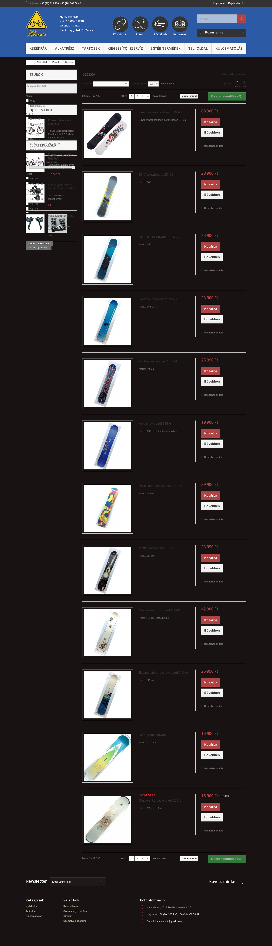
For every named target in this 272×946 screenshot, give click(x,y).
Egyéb (36, 129)
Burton (35, 119)
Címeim (67, 916)
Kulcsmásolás (228, 48)
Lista (244, 84)
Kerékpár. (38, 48)
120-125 (36, 193)
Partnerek (179, 34)
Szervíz (140, 34)
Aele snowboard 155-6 (155, 423)
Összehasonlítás (214, 145)
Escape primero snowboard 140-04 (164, 672)
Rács (237, 84)
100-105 (36, 183)
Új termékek (40, 226)
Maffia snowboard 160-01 (157, 548)
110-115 (36, 188)
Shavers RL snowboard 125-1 (160, 800)
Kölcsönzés (120, 34)
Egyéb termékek (166, 48)
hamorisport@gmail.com (168, 921)
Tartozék (91, 48)
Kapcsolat (219, 3)
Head (35, 139)
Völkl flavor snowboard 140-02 (160, 486)
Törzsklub (160, 34)
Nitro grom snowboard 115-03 (160, 735)
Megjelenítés (139, 83)
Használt (37, 105)
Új (33, 100)
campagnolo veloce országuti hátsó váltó (61, 303)
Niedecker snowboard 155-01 (160, 610)
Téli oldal (198, 48)
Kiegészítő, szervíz (125, 48)
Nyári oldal (32, 906)
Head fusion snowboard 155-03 (161, 112)
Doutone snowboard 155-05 (158, 299)
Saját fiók (71, 900)
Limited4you (38, 144)
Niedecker (37, 149)
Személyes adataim (74, 920)
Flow (34, 134)
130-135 (36, 198)
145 (34, 209)
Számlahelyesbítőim (75, 911)
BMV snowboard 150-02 (156, 174)
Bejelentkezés (236, 3)
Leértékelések (42, 378)
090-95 (35, 178)
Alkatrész (64, 48)
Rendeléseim (70, 906)
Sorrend (87, 83)
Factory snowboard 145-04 (158, 361)
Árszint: (30, 162)
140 (34, 204)
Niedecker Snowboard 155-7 (159, 237)
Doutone (36, 124)
